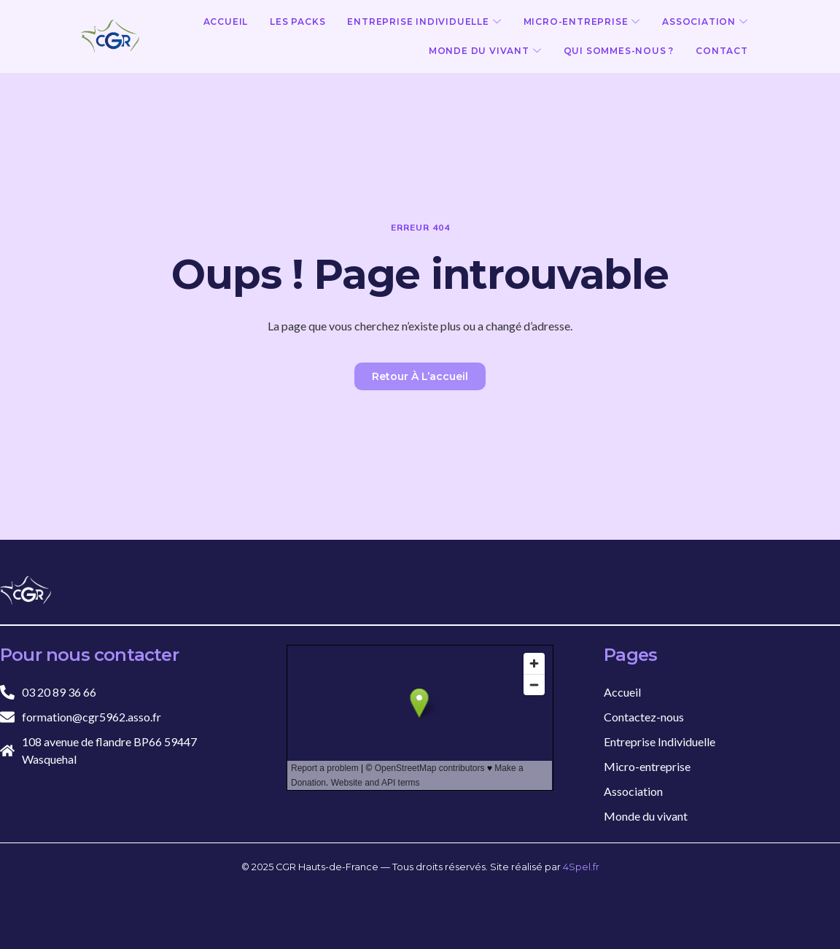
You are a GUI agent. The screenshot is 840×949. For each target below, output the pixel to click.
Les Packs (297, 21)
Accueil (226, 21)
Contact (722, 50)
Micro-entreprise (582, 22)
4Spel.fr (581, 866)
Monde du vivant (485, 51)
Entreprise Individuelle (424, 22)
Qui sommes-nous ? (619, 50)
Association (705, 22)
